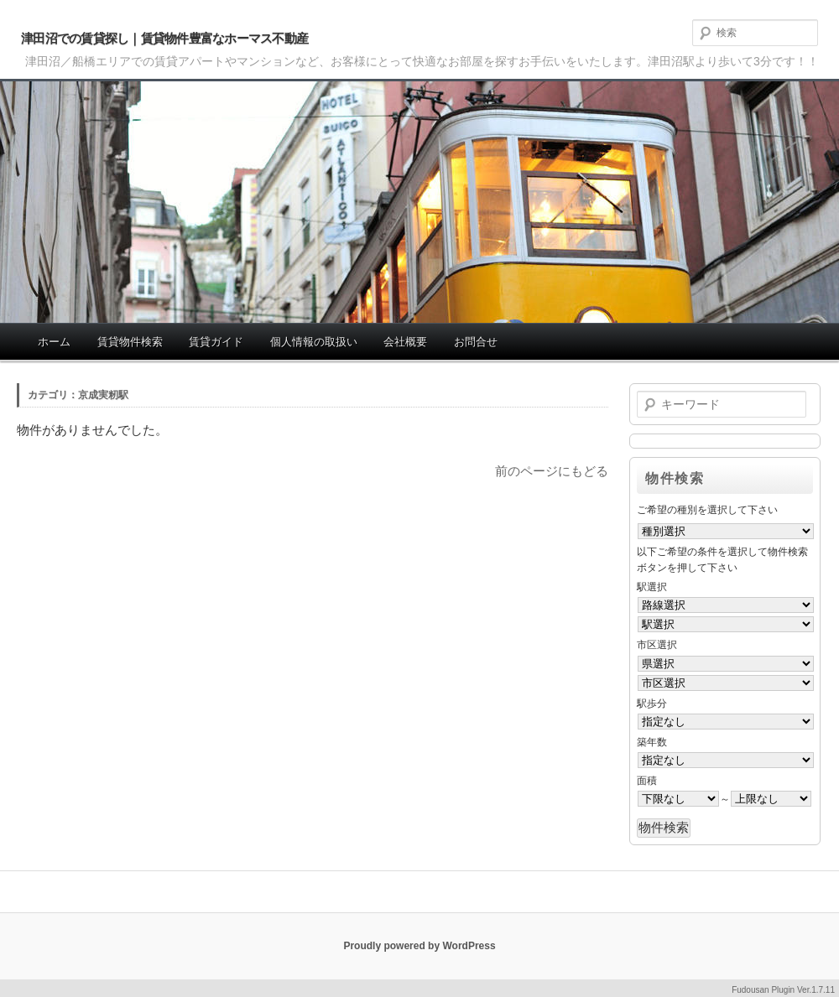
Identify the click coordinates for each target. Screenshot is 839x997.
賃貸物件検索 (130, 341)
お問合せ (476, 341)
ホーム (54, 341)
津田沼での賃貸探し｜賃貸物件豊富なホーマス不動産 (164, 38)
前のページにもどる (551, 471)
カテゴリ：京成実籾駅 (78, 395)
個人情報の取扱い (313, 341)
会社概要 (405, 341)
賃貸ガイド (216, 341)
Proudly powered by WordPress (419, 946)
